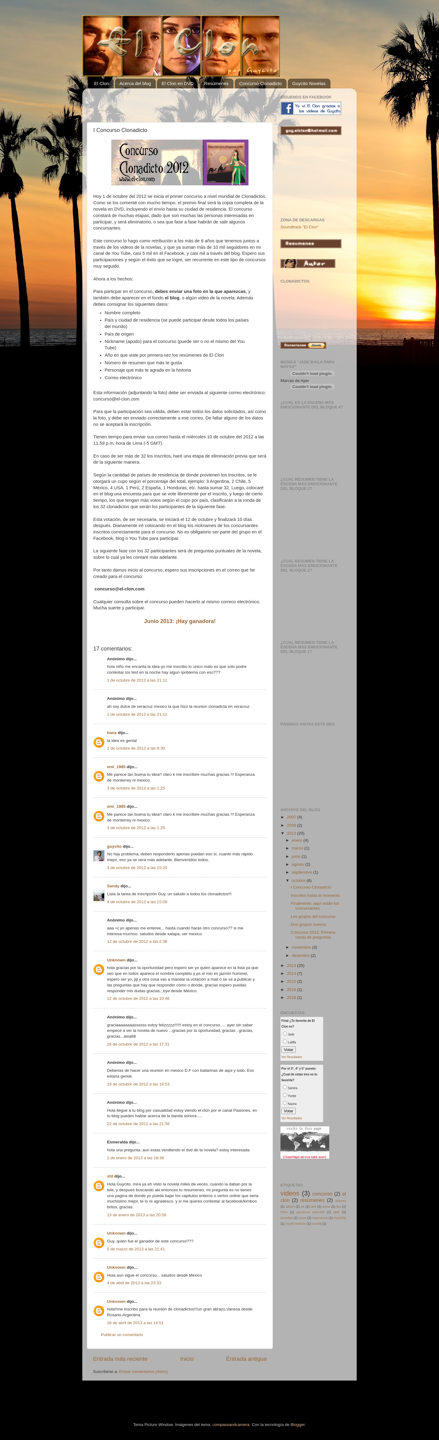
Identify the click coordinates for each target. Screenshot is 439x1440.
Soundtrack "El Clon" (299, 227)
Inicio (187, 1359)
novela (316, 1223)
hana (112, 732)
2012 (292, 833)
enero (297, 840)
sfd (110, 1176)
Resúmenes (216, 83)
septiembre (302, 872)
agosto (298, 864)
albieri (290, 1206)
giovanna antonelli (310, 1212)
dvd (313, 1206)
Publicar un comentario (122, 1334)
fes (338, 1206)
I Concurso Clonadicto (311, 887)
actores (340, 1201)
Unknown (116, 960)
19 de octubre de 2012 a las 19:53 (138, 1084)
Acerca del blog (135, 83)
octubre (299, 880)
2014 (292, 973)
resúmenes (312, 1200)
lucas (302, 1218)
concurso (322, 1193)
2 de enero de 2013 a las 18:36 (135, 1158)
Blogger (298, 1424)
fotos (283, 1212)
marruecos (320, 1218)
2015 (292, 981)
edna (326, 1206)
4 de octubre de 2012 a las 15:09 (137, 902)
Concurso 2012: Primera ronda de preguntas (313, 934)
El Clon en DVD (178, 83)
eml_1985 (116, 767)
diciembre (301, 955)
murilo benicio (295, 1223)
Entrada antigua (246, 1359)
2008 (292, 825)
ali (302, 1206)
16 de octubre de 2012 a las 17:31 (138, 1044)
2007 (292, 817)
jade (336, 1212)
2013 (292, 965)
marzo (298, 848)
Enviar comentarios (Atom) (143, 1371)
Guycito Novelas (309, 83)
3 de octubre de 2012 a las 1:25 (136, 788)
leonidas (286, 1218)
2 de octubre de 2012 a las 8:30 (136, 748)
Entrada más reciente (120, 1359)
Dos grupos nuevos (308, 924)
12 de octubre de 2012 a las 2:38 (137, 941)
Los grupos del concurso (313, 916)
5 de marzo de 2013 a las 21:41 (136, 1249)
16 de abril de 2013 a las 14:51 (135, 1323)
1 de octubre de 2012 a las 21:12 (137, 680)
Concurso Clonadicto (260, 83)
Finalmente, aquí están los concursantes (315, 906)
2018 (292, 997)
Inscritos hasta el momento (315, 895)
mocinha (340, 1218)
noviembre (302, 947)
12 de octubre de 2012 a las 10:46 (138, 998)
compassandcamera (231, 1424)
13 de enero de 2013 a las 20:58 (136, 1215)
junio (297, 856)
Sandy (113, 886)
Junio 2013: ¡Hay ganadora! (180, 621)
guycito (114, 846)
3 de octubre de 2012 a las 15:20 (137, 867)
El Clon (101, 83)
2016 (292, 989)
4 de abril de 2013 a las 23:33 (134, 1283)
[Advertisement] (164, 102)
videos (289, 1193)
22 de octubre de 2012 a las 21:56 (138, 1123)
